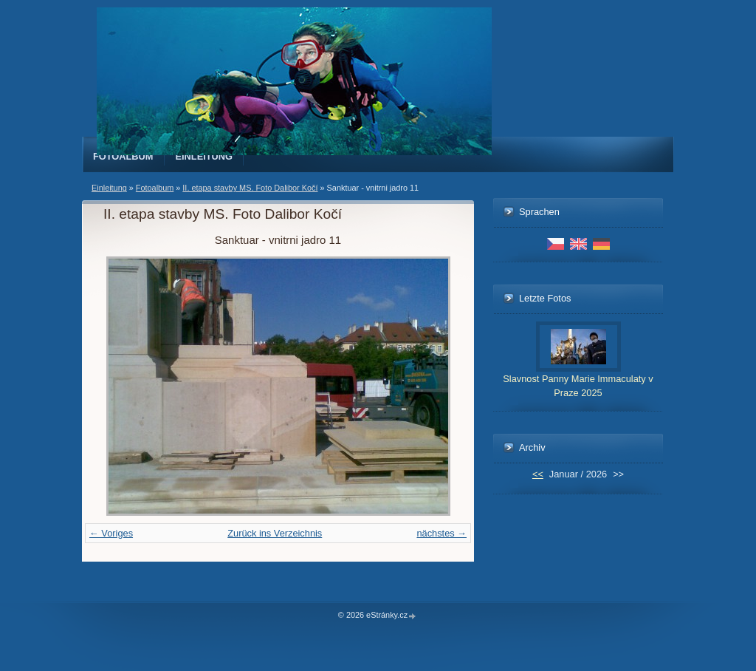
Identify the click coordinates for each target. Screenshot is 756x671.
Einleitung (204, 156)
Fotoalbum (123, 156)
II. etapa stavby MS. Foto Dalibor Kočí (249, 187)
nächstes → (441, 533)
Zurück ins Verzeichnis (274, 533)
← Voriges (111, 533)
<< (537, 474)
